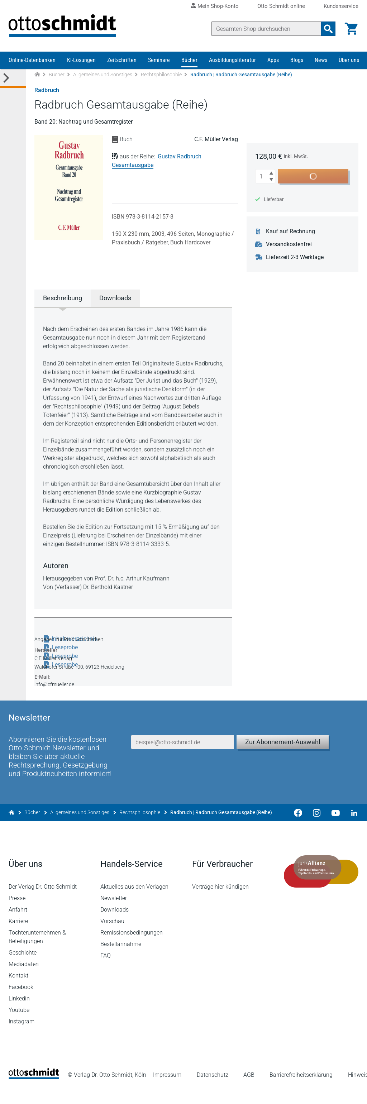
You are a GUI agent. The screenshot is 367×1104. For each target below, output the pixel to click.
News (321, 60)
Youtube (19, 1026)
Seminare (159, 60)
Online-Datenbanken (32, 60)
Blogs (296, 60)
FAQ (105, 972)
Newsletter (113, 914)
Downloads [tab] (115, 298)
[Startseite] (34, 1093)
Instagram (21, 1037)
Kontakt (18, 992)
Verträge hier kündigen (220, 903)
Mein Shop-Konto (218, 6)
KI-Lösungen (81, 60)
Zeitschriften (122, 60)
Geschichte (23, 969)
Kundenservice (341, 6)
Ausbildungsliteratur (232, 60)
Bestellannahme (120, 960)
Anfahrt (18, 926)
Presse (17, 914)
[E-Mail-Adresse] (182, 758)
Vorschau (112, 937)
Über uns (349, 60)
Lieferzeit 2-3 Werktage (295, 257)
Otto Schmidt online (281, 6)
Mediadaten (24, 980)
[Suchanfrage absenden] (328, 28)
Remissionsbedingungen (131, 949)
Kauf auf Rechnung (290, 231)
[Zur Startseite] (37, 74)
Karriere (18, 937)
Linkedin (19, 1015)
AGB (248, 1091)
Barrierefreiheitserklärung (301, 1091)
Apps (273, 60)
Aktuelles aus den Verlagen (134, 903)
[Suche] (266, 28)
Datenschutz (212, 1091)
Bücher (189, 60)
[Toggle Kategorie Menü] (13, 78)
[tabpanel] (133, 457)
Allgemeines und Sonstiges (102, 74)
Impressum (167, 1091)
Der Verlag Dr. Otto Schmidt (43, 903)
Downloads (114, 926)
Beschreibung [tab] (62, 298)
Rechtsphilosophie (161, 74)
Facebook (21, 1003)
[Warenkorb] (351, 28)
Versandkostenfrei (289, 244)
